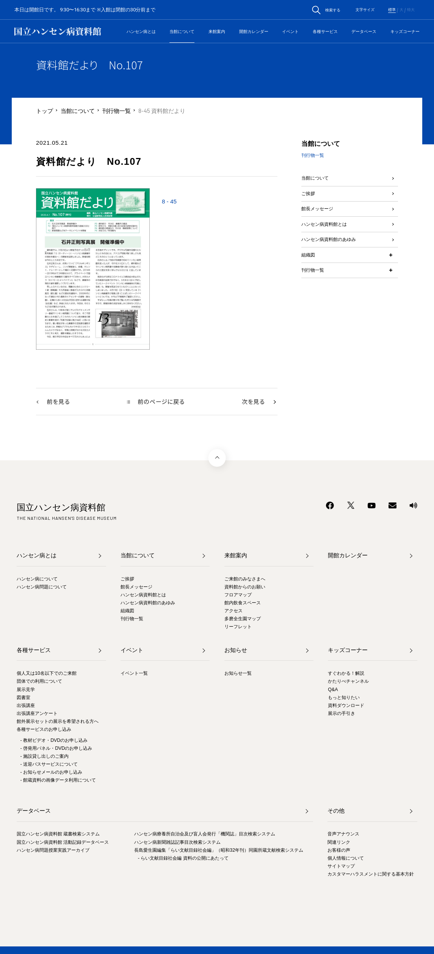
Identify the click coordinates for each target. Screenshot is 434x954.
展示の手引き (341, 713)
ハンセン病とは (141, 31)
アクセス (233, 611)
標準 (392, 10)
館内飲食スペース (242, 603)
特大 (411, 10)
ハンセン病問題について (42, 587)
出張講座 (26, 705)
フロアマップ (238, 595)
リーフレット (238, 627)
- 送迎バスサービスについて (49, 764)
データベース (363, 31)
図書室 (23, 698)
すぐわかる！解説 (346, 674)
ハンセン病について (37, 579)
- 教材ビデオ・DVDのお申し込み (54, 740)
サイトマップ (341, 866)
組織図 (309, 278)
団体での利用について (39, 682)
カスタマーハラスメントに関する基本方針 (370, 874)
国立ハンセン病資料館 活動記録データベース (63, 842)
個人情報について (345, 858)
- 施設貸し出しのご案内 (44, 756)
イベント (290, 31)
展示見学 (26, 690)
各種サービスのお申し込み (44, 729)
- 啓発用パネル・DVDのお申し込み (56, 748)
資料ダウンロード (346, 705)
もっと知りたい (344, 698)
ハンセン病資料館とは (329, 239)
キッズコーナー (405, 31)
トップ (44, 110)
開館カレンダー (253, 31)
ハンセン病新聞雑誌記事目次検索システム (177, 842)
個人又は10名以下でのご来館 (47, 674)
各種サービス (325, 31)
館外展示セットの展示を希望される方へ (58, 721)
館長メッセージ (321, 219)
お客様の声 (338, 850)
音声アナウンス (343, 834)
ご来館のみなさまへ (244, 579)
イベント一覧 (134, 674)
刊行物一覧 (116, 110)
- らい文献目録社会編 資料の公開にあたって (183, 858)
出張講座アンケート (37, 713)
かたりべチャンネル (348, 682)
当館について (181, 31)
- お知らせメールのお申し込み (51, 772)
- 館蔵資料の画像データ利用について (58, 780)
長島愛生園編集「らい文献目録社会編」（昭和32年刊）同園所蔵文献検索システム (218, 850)
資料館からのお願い (244, 587)
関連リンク (338, 842)
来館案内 (216, 31)
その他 (336, 811)
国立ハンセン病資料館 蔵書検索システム (58, 834)
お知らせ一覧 (238, 674)
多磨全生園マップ (242, 619)
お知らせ (235, 650)
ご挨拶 (309, 200)
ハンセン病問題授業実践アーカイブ (53, 850)
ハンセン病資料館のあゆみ (335, 258)
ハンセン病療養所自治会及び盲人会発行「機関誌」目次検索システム (204, 834)
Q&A (333, 690)
